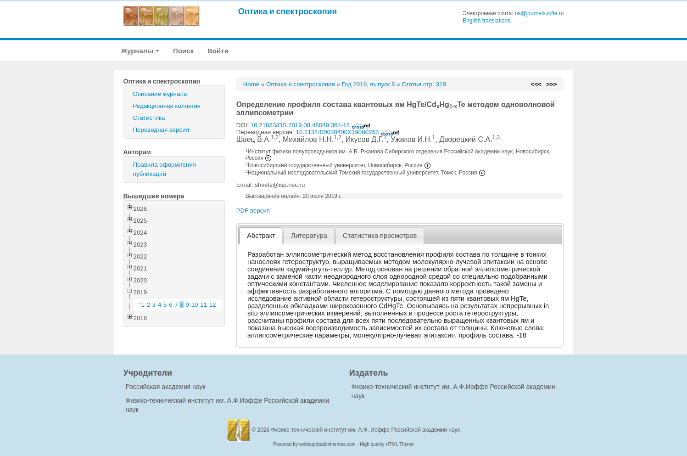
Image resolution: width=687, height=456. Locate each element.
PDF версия (253, 210)
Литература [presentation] (309, 235)
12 (212, 304)
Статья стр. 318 (424, 84)
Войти (218, 50)
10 (194, 304)
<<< (536, 84)
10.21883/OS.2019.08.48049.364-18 (311, 125)
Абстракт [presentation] (261, 235)
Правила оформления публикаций (164, 169)
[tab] (261, 235)
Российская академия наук (166, 386)
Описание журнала (160, 93)
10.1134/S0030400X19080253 (348, 132)
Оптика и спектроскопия (287, 11)
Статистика (149, 117)
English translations (486, 20)
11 (203, 304)
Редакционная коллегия (167, 105)
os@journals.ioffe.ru (539, 13)
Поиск (183, 50)
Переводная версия (161, 129)
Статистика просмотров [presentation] (380, 235)
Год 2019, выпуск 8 (368, 84)
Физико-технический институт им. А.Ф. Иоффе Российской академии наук (365, 430)
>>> (551, 84)
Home (251, 84)
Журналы (140, 50)
